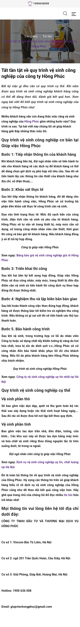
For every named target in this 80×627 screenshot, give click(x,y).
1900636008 (41, 3)
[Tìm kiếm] (65, 13)
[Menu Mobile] (75, 13)
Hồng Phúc (31, 121)
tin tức (68, 495)
